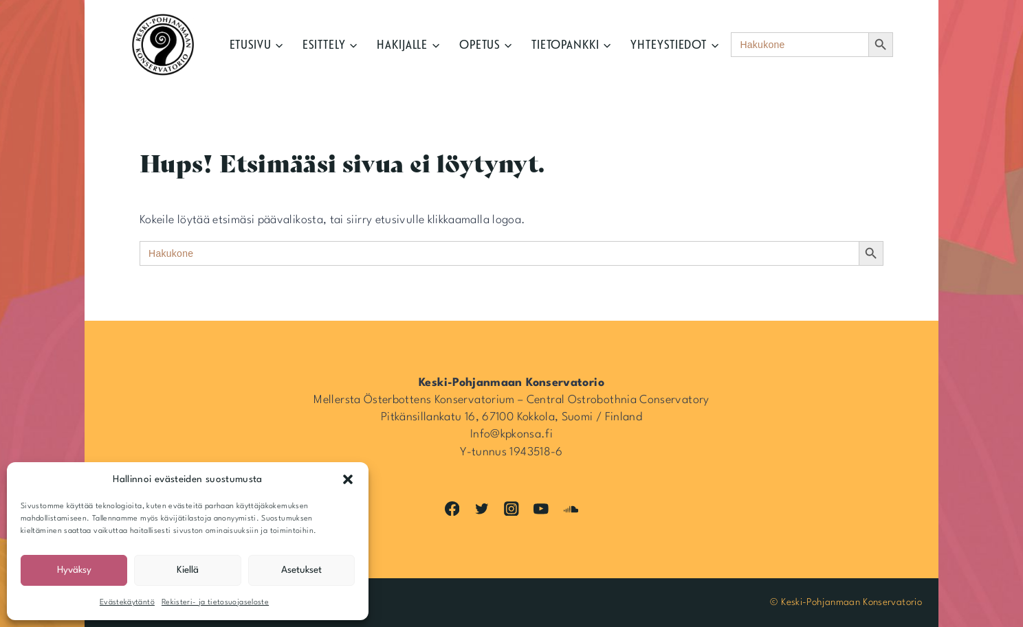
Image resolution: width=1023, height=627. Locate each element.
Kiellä (188, 570)
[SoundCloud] (571, 508)
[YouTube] (541, 508)
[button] (348, 479)
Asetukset (301, 570)
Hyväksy (74, 570)
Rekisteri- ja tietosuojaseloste (215, 602)
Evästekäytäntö (127, 602)
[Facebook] (452, 508)
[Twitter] (481, 508)
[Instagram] (511, 508)
